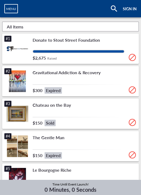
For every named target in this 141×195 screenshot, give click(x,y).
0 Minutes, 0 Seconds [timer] (70, 189)
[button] (70, 49)
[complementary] (70, 187)
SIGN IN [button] (130, 8)
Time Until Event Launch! (70, 184)
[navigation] (11, 8)
